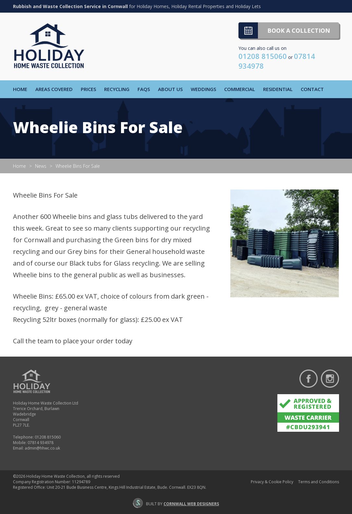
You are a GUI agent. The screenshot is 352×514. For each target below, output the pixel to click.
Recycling (116, 89)
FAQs (144, 89)
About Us (170, 89)
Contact (312, 89)
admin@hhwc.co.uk (42, 448)
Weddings (203, 89)
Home (20, 89)
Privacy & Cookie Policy (272, 482)
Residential (278, 89)
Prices (88, 89)
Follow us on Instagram (330, 379)
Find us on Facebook (308, 379)
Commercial (239, 89)
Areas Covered (54, 89)
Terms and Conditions (318, 482)
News (40, 166)
